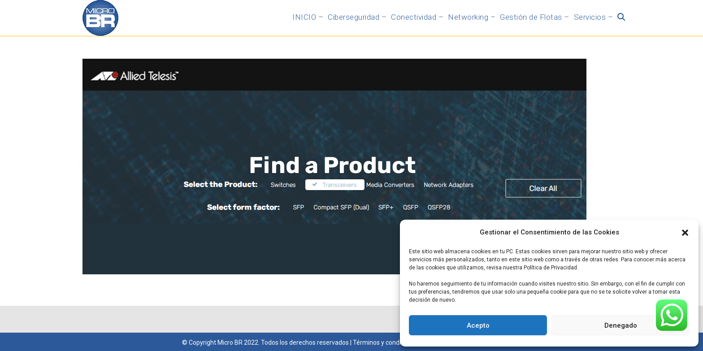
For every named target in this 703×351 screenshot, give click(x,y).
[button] (685, 232)
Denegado (620, 325)
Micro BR (230, 342)
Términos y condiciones (386, 342)
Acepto (478, 325)
